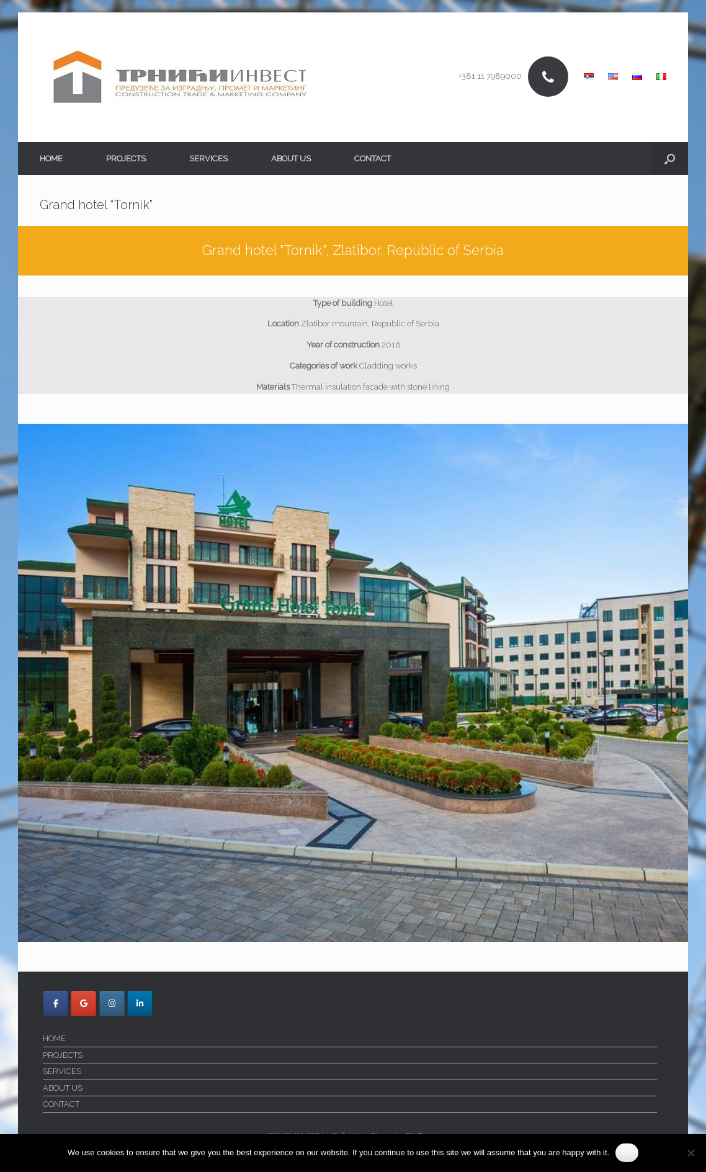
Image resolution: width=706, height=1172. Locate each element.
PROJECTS (126, 158)
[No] (690, 1153)
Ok (627, 1152)
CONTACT (372, 158)
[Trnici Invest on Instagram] (112, 1003)
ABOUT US (291, 158)
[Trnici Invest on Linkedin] (140, 1003)
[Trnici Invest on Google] (83, 1003)
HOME (51, 158)
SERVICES (208, 158)
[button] (669, 158)
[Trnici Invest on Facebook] (55, 1003)
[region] (353, 683)
